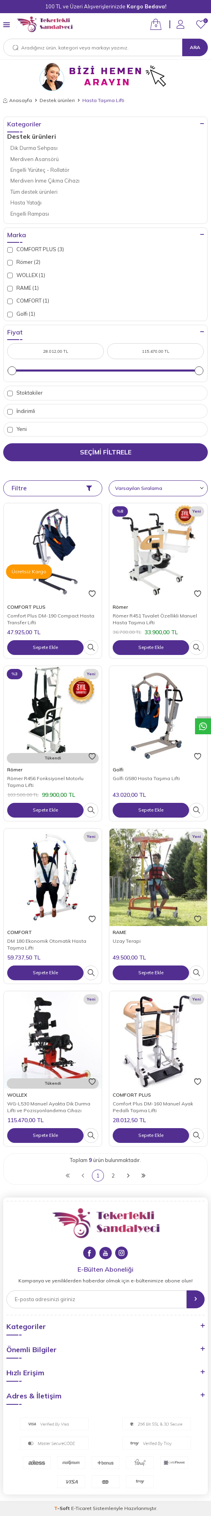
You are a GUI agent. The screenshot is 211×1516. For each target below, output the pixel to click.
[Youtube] (105, 1253)
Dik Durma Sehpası (34, 148)
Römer (120, 607)
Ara (195, 47)
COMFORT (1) (28, 300)
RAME (119, 932)
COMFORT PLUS (26, 607)
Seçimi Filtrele (105, 452)
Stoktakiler (25, 392)
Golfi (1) (21, 314)
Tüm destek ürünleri (34, 192)
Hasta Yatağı (26, 202)
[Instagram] (121, 1253)
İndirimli (21, 411)
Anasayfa (17, 100)
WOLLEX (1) (26, 275)
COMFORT (19, 932)
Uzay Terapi (127, 941)
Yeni (17, 429)
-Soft (62, 1508)
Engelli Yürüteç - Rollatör (40, 170)
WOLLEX (17, 1095)
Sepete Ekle (45, 647)
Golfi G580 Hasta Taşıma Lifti (146, 778)
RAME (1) (23, 288)
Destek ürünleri (57, 100)
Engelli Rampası (29, 213)
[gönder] (196, 1299)
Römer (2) (23, 262)
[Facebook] (89, 1253)
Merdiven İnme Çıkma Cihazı (45, 180)
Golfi (118, 770)
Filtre (52, 488)
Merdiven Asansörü (34, 159)
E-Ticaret (81, 1508)
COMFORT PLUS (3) (35, 249)
